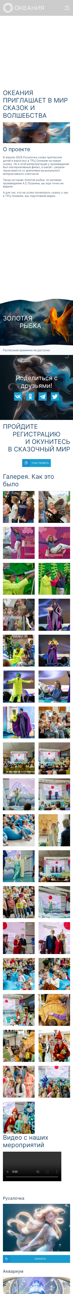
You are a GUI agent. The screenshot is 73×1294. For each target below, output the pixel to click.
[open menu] (67, 8)
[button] (19, 507)
